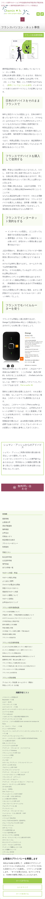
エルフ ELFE (7, 702)
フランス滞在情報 (9, 678)
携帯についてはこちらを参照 (19, 85)
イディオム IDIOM (8, 852)
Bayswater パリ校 (8, 699)
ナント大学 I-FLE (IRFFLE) (11, 796)
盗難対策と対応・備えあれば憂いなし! (13, 659)
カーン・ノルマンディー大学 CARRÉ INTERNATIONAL (20, 738)
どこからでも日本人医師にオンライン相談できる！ (17, 647)
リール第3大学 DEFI (8, 740)
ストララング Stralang (9, 750)
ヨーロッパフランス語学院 (10, 835)
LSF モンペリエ (7, 828)
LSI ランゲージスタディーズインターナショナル (17, 709)
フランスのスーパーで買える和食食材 (13, 669)
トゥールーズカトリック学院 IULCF (13, 774)
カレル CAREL (7, 789)
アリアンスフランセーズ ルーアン (13, 736)
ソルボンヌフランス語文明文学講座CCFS (15, 716)
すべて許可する (22, 881)
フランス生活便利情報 (34, 35)
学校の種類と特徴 (7, 628)
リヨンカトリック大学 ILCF (11, 801)
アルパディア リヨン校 (9, 806)
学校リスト (6, 552)
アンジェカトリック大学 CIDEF (12, 794)
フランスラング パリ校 (9, 704)
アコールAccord (7, 714)
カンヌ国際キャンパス (9, 849)
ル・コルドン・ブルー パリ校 (12, 726)
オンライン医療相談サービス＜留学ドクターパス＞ (17, 650)
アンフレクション (8, 808)
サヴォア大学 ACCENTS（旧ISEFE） (14, 820)
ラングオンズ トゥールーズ (11, 769)
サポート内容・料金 (10, 573)
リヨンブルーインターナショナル (12, 803)
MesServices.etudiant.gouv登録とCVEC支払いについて (18, 656)
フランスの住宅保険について (11, 611)
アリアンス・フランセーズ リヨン (13, 811)
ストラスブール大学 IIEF (10, 745)
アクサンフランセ (8, 825)
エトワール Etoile (8, 711)
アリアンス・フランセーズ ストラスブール (16, 748)
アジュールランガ (8, 854)
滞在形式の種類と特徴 (9, 634)
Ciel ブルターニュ (8, 791)
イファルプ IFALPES (9, 818)
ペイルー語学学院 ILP (9, 832)
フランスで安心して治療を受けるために (14, 663)
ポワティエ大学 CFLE (9, 765)
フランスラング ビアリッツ (11, 777)
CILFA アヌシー (7, 815)
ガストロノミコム (8, 840)
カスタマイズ (22, 887)
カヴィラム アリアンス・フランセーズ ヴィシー (17, 762)
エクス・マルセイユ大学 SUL (11, 844)
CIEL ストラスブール (9, 743)
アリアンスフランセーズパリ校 (12, 719)
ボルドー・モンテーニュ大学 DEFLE (14, 784)
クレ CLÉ (5, 760)
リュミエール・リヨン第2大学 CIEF (14, 813)
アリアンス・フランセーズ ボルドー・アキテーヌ (17, 782)
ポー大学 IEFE (7, 786)
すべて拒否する (22, 894)
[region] (22, 877)
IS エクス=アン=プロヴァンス (11, 842)
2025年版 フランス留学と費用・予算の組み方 (15, 631)
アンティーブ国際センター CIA (12, 847)
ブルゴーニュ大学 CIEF (9, 767)
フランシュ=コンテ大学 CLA (11, 753)
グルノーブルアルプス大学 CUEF (12, 823)
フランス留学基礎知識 (10, 607)
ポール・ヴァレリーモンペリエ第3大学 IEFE (16, 837)
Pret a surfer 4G (26, 385)
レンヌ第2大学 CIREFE (9, 799)
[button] (22, 19)
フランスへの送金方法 (9, 637)
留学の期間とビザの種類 (9, 624)
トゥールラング (7, 757)
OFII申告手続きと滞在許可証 (10, 621)
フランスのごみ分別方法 (9, 672)
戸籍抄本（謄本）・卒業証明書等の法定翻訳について (18, 615)
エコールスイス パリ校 (10, 707)
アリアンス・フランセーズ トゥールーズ (15, 772)
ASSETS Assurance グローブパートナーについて (17, 618)
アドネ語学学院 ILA (8, 830)
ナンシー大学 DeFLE (9, 728)
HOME (4, 514)
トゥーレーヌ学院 (8, 755)
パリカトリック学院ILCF (10, 697)
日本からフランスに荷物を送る (11, 653)
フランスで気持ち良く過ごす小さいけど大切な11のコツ (19, 666)
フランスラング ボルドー (10, 779)
